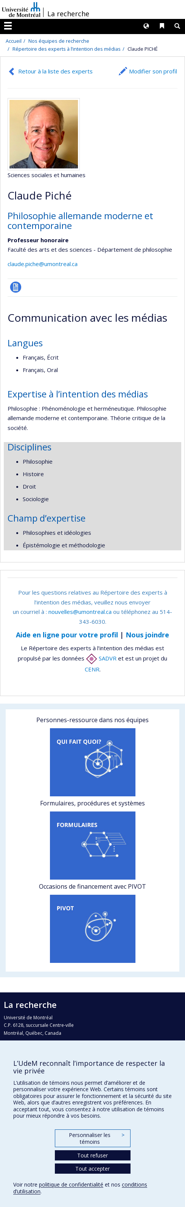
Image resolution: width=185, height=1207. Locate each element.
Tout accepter (92, 1168)
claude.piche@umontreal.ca (43, 264)
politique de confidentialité (71, 1184)
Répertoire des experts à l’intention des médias (66, 48)
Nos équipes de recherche (58, 40)
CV (16, 287)
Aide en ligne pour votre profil (67, 634)
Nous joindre (147, 634)
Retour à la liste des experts (55, 71)
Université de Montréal (21, 9)
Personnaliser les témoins (96, 1138)
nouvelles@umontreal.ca (80, 611)
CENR (92, 669)
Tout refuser (92, 1155)
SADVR (101, 658)
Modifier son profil (153, 71)
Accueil (14, 40)
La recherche (68, 13)
